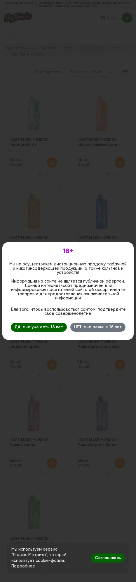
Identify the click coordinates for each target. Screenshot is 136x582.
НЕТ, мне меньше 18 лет (98, 327)
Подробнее (23, 566)
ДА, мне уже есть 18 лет (39, 327)
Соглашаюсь (108, 558)
